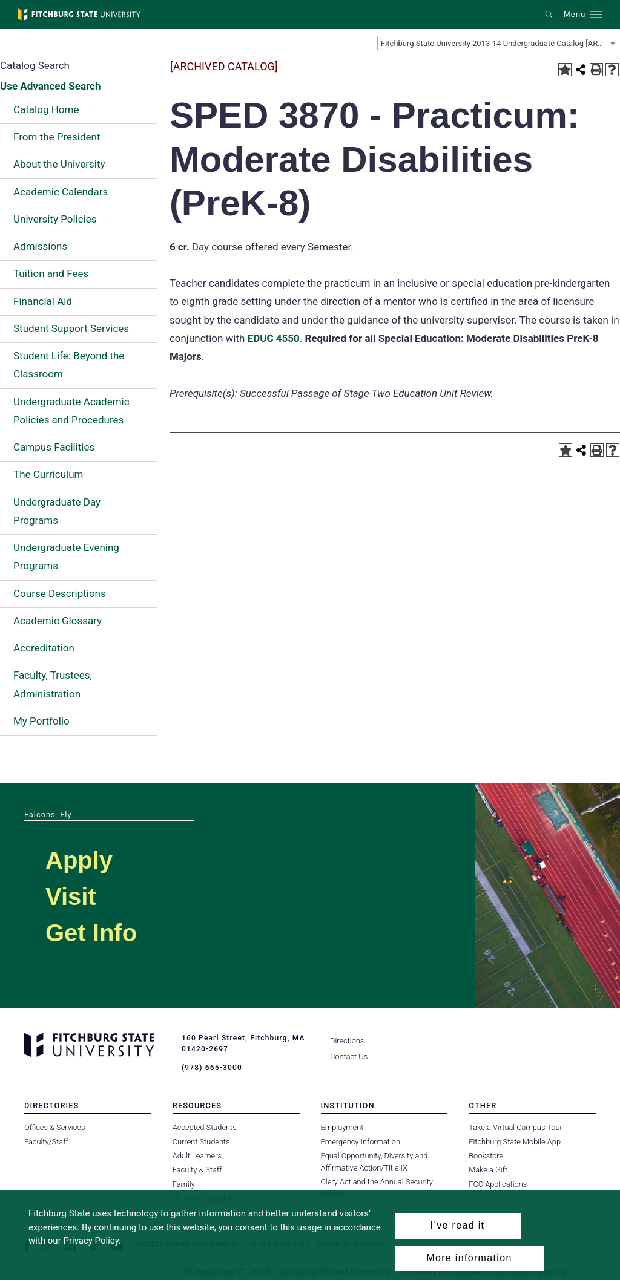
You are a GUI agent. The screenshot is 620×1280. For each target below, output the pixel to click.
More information (469, 1258)
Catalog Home (46, 109)
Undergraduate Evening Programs (66, 556)
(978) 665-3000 (212, 1067)
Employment (342, 1127)
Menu (574, 14)
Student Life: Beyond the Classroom (68, 365)
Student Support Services (71, 328)
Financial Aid (42, 301)
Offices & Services (54, 1127)
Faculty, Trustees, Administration (52, 684)
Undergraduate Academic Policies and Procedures (71, 411)
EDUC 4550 (274, 338)
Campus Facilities (53, 447)
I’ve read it (457, 1225)
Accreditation (43, 648)
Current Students (201, 1141)
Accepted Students (205, 1127)
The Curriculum (48, 474)
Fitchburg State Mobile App (515, 1141)
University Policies (55, 219)
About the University (59, 164)
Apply (79, 860)
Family (184, 1184)
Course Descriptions (59, 593)
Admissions (40, 246)
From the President (57, 137)
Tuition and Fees (50, 273)
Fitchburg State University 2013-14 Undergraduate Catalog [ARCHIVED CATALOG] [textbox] (500, 43)
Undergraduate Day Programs (57, 511)
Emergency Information (361, 1141)
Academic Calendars (60, 192)
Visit (70, 896)
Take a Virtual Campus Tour (515, 1127)
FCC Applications (498, 1184)
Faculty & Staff (197, 1169)
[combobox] (498, 43)
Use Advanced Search (50, 86)
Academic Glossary (57, 621)
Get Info (91, 932)
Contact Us (349, 1056)
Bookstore (486, 1155)
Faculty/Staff (46, 1141)
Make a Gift (488, 1169)
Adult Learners (197, 1155)
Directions (347, 1040)
